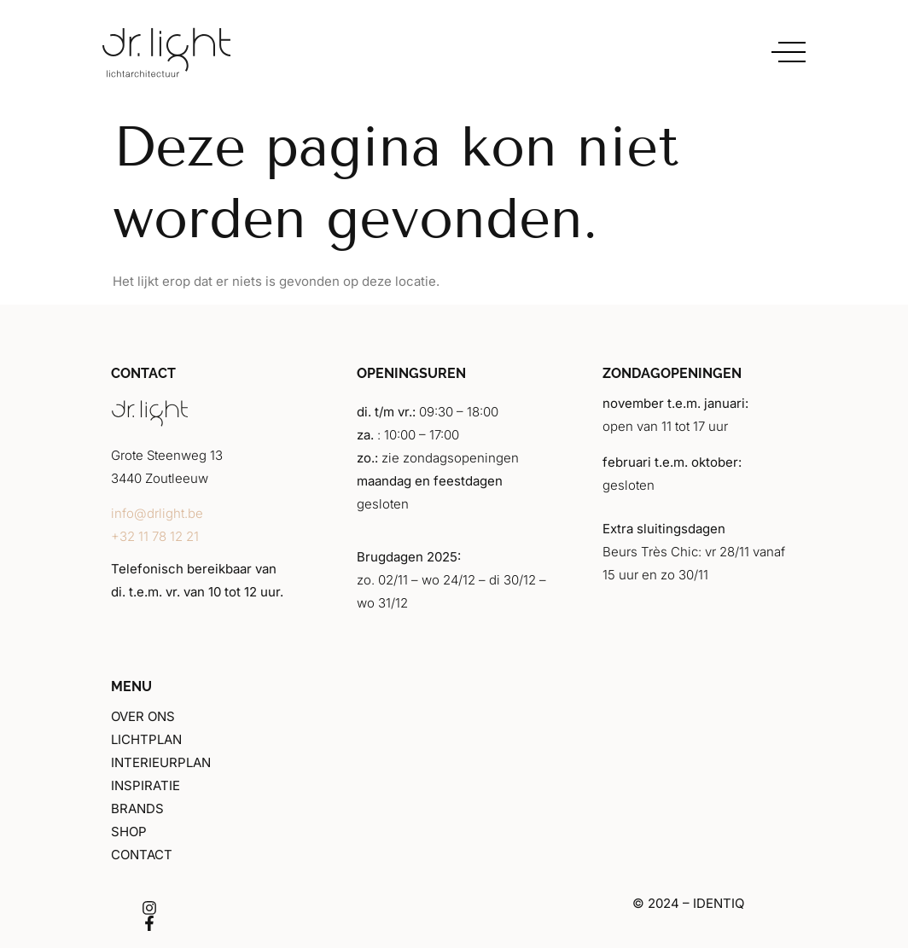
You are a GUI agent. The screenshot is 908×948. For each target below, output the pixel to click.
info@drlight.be (157, 513)
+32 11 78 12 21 (155, 536)
